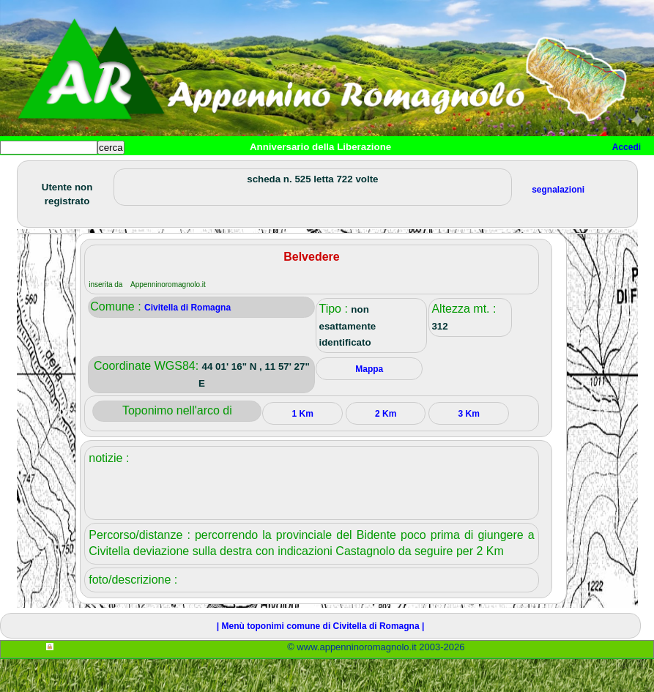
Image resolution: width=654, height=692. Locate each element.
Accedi (626, 147)
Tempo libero (297, 171)
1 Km (302, 447)
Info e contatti (548, 171)
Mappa (474, 171)
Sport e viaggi (200, 171)
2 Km (385, 447)
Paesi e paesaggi (100, 171)
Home (25, 171)
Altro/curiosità (395, 171)
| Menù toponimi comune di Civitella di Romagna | (320, 659)
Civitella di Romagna (187, 340)
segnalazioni (558, 222)
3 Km (469, 447)
